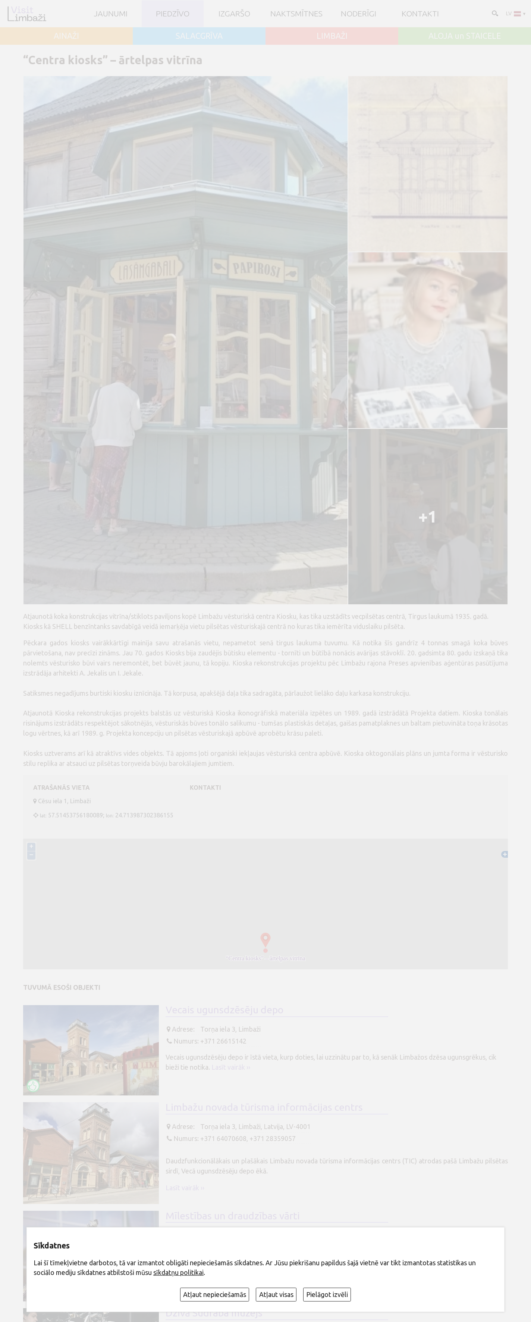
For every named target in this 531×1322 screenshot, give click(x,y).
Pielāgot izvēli (327, 1294)
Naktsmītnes (296, 14)
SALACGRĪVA (199, 36)
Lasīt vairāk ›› (230, 1067)
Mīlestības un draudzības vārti (233, 1215)
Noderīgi (358, 14)
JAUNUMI (111, 14)
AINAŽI (66, 36)
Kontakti (420, 14)
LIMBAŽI (332, 36)
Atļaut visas (276, 1294)
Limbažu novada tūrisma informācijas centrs (264, 1107)
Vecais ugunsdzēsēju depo (224, 1009)
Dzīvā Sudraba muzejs (214, 1312)
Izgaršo (234, 14)
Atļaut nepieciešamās (214, 1294)
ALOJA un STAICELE (464, 36)
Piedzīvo (172, 14)
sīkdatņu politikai (178, 1272)
